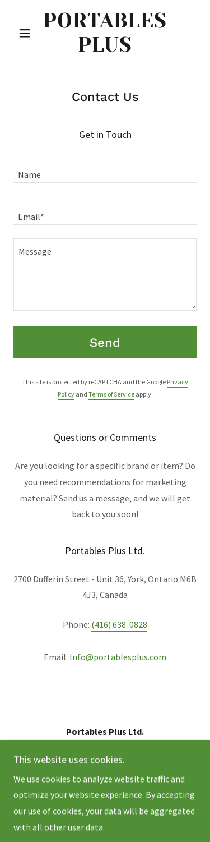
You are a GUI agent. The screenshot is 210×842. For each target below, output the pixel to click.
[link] (105, 33)
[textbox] (105, 168)
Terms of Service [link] (111, 394)
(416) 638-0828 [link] (119, 624)
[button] (27, 33)
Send (105, 342)
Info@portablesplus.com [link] (117, 656)
